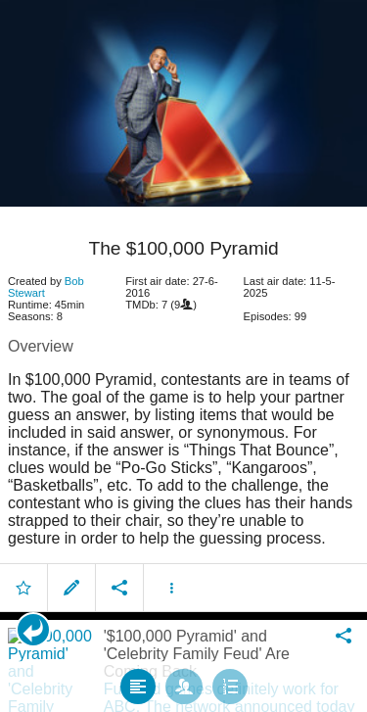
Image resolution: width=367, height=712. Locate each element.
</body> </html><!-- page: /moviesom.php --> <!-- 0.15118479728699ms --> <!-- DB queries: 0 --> (183, 356)
